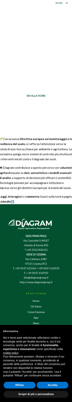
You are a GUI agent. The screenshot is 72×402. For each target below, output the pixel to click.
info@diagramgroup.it (36, 277)
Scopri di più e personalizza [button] (36, 394)
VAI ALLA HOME (36, 95)
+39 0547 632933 (48, 268)
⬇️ (12, 201)
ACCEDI (59, 3)
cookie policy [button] (10, 352)
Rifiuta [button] (19, 385)
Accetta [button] (52, 385)
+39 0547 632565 (25, 268)
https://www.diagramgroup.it (36, 282)
